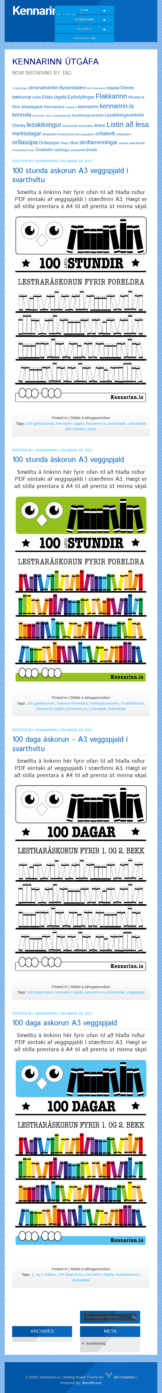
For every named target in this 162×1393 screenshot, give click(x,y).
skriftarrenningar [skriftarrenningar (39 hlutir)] (98, 142)
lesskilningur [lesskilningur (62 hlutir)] (44, 124)
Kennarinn (84, 20)
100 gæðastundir (40, 423)
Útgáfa (84, 29)
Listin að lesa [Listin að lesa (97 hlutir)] (128, 124)
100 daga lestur (40, 992)
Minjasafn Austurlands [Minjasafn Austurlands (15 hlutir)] (58, 134)
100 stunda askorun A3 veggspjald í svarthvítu (70, 176)
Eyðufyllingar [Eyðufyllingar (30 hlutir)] (81, 97)
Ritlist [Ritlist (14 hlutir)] (65, 143)
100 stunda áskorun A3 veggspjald (68, 460)
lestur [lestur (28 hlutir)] (100, 125)
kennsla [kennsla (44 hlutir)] (21, 115)
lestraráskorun (127, 1274)
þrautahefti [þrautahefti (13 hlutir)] (78, 150)
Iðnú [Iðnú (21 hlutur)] (16, 107)
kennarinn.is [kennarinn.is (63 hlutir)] (117, 105)
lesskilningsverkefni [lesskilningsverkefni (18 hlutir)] (88, 115)
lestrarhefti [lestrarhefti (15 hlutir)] (70, 126)
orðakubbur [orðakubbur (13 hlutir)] (123, 134)
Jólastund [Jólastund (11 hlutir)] (71, 107)
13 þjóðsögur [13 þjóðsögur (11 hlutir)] (19, 88)
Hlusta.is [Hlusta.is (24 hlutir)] (136, 97)
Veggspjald (136, 992)
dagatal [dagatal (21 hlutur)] (112, 88)
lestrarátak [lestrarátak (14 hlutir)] (86, 126)
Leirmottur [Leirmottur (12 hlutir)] (38, 115)
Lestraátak (97, 709)
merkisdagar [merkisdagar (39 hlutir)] (26, 134)
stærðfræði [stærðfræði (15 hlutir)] (137, 143)
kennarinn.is (96, 423)
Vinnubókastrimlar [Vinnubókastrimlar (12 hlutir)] (23, 150)
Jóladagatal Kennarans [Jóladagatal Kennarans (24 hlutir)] (42, 106)
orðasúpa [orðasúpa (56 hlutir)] (25, 142)
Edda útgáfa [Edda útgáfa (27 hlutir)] (54, 97)
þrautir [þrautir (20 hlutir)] (91, 150)
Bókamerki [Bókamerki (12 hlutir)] (98, 88)
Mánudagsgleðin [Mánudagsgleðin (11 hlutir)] (84, 134)
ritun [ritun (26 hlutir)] (74, 142)
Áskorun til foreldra (72, 703)
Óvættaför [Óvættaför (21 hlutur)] (44, 150)
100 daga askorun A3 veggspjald (64, 1023)
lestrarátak (116, 423)
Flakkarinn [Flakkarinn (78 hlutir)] (111, 96)
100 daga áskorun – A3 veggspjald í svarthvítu (70, 744)
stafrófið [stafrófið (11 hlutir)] (123, 143)
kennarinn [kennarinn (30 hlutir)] (88, 106)
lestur (92, 429)
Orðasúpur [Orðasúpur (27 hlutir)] (49, 142)
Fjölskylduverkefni (104, 703)
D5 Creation (120, 1377)
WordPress (92, 1383)
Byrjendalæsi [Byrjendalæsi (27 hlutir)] (73, 87)
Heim (84, 10)
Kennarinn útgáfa (69, 423)
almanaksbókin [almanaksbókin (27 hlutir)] (43, 87)
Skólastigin (84, 38)
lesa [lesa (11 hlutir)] (48, 115)
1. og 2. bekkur (43, 1274)
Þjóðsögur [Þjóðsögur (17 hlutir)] (62, 150)
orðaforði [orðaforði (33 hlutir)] (105, 133)
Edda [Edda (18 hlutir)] (36, 97)
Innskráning (96, 1343)
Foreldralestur (132, 703)
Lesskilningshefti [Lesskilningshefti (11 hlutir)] (61, 115)
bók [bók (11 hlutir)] (89, 88)
